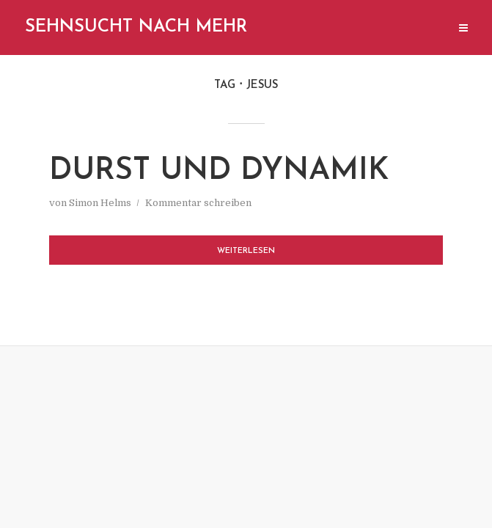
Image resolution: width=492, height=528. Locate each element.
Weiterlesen (246, 251)
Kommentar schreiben (198, 202)
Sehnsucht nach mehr (136, 27)
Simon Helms (100, 202)
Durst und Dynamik (219, 171)
